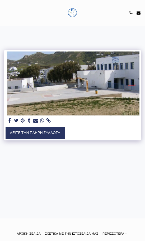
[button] (5, 13)
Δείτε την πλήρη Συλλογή (35, 132)
